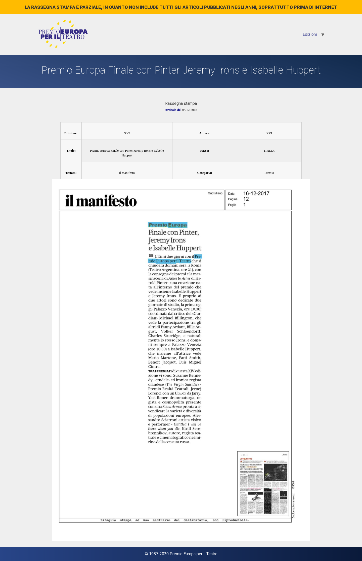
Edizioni (310, 34)
